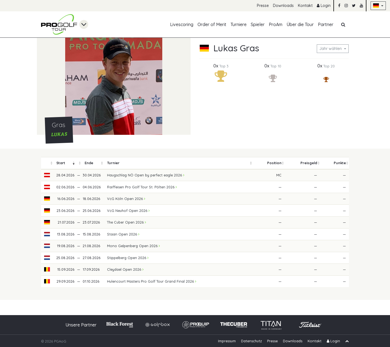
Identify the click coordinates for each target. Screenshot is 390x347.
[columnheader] (47, 163)
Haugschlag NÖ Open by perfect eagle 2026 (145, 175)
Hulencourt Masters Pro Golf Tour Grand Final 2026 (151, 281)
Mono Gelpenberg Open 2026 (133, 246)
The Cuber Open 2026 (126, 222)
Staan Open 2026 (123, 234)
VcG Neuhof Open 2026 (128, 210)
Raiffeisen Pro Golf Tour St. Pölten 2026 (142, 187)
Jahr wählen (331, 48)
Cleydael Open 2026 (125, 269)
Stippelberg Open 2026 (128, 257)
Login (324, 5)
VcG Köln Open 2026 (126, 198)
